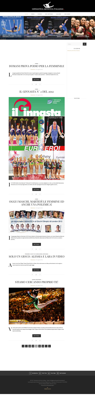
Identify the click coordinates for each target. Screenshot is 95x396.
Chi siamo (67, 14)
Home (26, 14)
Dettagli (36, 79)
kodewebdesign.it (50, 387)
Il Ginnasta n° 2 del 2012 (36, 92)
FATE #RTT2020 (49, 14)
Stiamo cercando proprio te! (36, 283)
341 (40, 348)
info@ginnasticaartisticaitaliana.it (57, 382)
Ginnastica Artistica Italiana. (73, 50)
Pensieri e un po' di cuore (32, 255)
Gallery (58, 14)
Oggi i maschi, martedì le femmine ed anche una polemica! (36, 204)
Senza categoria (43, 255)
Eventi (40, 14)
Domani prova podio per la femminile (36, 66)
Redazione (33, 69)
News (33, 14)
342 (43, 348)
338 (30, 348)
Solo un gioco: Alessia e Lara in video (36, 257)
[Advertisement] (37, 52)
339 (33, 348)
